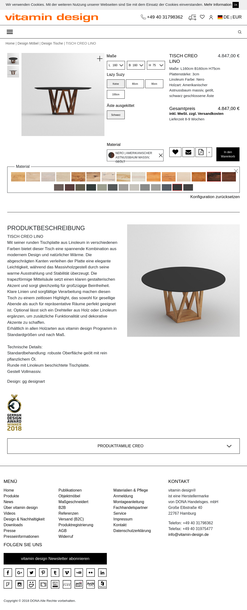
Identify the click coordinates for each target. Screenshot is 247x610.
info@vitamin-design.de (188, 534)
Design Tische (52, 43)
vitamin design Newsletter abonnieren (55, 558)
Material (114, 145)
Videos (9, 513)
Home (10, 43)
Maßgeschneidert (74, 502)
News (8, 502)
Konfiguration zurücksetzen (215, 197)
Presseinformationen (21, 536)
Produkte (11, 496)
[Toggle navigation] (10, 32)
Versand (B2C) (71, 519)
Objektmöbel (69, 496)
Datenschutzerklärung (132, 531)
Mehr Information (217, 4)
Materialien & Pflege (130, 490)
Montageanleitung (128, 502)
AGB (63, 531)
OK (235, 5)
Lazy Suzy (116, 74)
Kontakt (119, 525)
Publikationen (70, 490)
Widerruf (66, 536)
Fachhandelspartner (130, 508)
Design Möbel (28, 43)
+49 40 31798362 (165, 16)
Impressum (122, 519)
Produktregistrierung (76, 525)
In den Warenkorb (228, 154)
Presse (10, 531)
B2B (62, 508)
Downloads (13, 525)
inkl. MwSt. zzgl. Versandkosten (196, 113)
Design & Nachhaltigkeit (24, 519)
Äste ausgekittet (120, 106)
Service (119, 513)
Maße (112, 56)
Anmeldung (123, 496)
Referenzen (69, 513)
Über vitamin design (21, 508)
